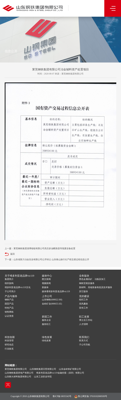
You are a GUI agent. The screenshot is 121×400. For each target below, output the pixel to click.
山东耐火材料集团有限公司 (18, 376)
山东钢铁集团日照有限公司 (43, 369)
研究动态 (9, 344)
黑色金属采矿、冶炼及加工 (92, 279)
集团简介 (9, 279)
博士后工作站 (85, 320)
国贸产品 (9, 304)
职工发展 (84, 316)
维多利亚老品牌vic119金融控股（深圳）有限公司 (60, 373)
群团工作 (47, 316)
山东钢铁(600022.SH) (52, 299)
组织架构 (9, 283)
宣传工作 (83, 308)
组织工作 (83, 299)
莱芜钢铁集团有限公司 (16, 369)
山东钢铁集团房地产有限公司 (19, 373)
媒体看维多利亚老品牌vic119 (56, 291)
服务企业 (46, 320)
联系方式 (83, 340)
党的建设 (84, 296)
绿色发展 (47, 337)
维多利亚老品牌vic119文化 (18, 287)
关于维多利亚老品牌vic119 (19, 275)
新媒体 (45, 287)
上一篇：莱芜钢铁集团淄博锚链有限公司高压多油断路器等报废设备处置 (40, 248)
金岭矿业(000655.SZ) (52, 304)
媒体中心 (47, 275)
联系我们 (84, 337)
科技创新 (10, 337)
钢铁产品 (9, 299)
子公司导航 (84, 344)
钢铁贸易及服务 (87, 283)
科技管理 (9, 340)
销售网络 (9, 312)
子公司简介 (10, 291)
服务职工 (46, 324)
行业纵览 (9, 349)
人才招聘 (83, 324)
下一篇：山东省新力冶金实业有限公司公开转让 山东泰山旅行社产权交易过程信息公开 (47, 259)
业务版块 (84, 275)
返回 (10, 254)
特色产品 (9, 308)
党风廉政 (83, 304)
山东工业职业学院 (43, 376)
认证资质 (9, 316)
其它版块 (83, 291)
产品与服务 (11, 296)
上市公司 (47, 296)
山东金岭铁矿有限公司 (70, 369)
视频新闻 (46, 283)
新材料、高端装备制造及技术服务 (95, 287)
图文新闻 (46, 279)
